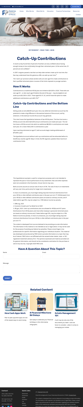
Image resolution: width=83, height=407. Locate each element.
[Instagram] (11, 402)
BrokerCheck (72, 390)
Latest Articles (25, 402)
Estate (23, 392)
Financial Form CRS (43, 387)
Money (24, 398)
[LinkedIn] (58, 1)
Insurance (24, 394)
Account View (75, 1)
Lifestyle (24, 400)
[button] (21, 6)
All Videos (24, 404)
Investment (25, 390)
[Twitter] (53, 1)
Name (5, 247)
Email (44, 247)
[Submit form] (7, 273)
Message (6, 258)
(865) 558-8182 (6, 1)
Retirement (25, 388)
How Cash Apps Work (15, 308)
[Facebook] (62, 1)
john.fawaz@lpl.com (17, 1)
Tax (23, 396)
